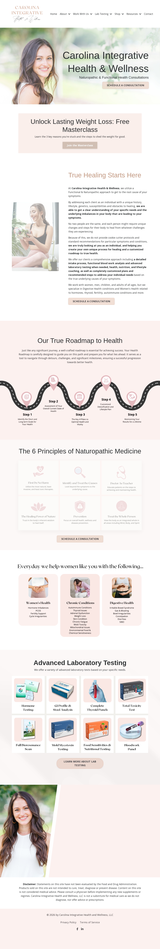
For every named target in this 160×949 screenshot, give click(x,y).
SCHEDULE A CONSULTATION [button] (125, 86)
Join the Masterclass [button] (80, 150)
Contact (148, 12)
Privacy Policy (68, 936)
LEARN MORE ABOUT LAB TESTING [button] (80, 776)
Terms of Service (90, 936)
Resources (133, 12)
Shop (118, 12)
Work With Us (79, 12)
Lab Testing (101, 12)
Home (49, 12)
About (61, 12)
